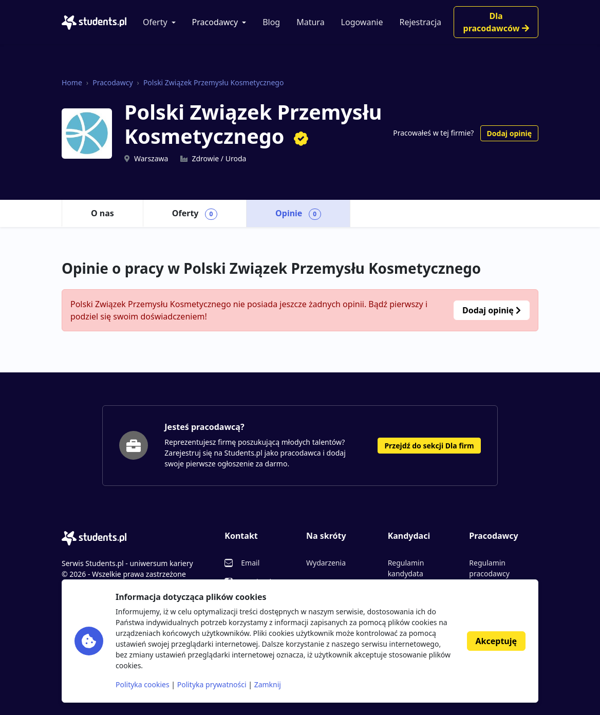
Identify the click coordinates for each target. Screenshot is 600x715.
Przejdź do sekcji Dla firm (429, 445)
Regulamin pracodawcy (489, 568)
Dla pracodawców (496, 22)
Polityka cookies (143, 684)
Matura (310, 22)
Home (72, 82)
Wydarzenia (326, 563)
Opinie (298, 214)
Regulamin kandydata (406, 568)
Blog (271, 22)
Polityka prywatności (212, 684)
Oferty (155, 22)
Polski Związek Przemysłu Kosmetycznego (213, 82)
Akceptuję (496, 641)
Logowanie (362, 22)
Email (250, 563)
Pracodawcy (215, 22)
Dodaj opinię (509, 133)
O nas (102, 213)
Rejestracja (420, 22)
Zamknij (267, 684)
